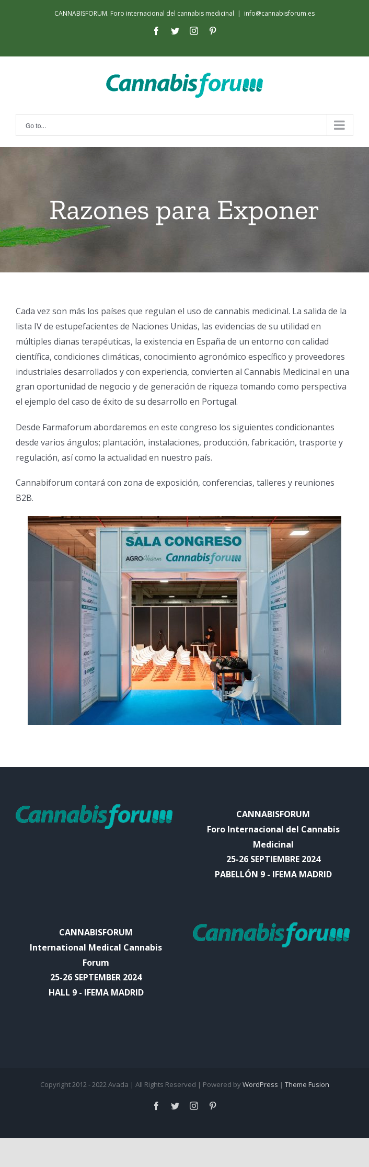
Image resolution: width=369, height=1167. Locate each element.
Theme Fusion (307, 1084)
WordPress (260, 1084)
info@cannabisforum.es (279, 13)
